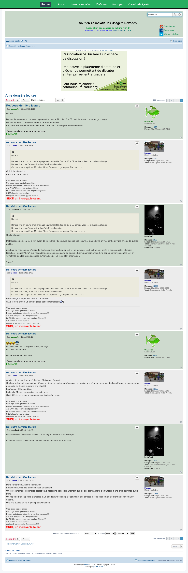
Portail (61, 4)
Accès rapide (14, 41)
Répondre (11, 100)
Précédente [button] (168, 100)
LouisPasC (149, 236)
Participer (117, 4)
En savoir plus (107, 50)
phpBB (86, 565)
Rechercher (174, 14)
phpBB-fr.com (98, 567)
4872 (155, 127)
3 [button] (178, 100)
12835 (155, 159)
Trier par (106, 533)
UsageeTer (149, 121)
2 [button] (174, 100)
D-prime (148, 153)
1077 (155, 240)
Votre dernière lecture (20, 95)
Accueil (12, 46)
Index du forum (24, 46)
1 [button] (171, 100)
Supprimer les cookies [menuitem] (146, 560)
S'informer (101, 4)
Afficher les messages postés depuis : (75, 533)
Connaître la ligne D (138, 4)
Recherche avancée (179, 14)
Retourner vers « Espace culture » (20, 544)
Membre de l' (122, 30)
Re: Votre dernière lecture (23, 105)
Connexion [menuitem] (177, 41)
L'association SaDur (80, 4)
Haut (181, 137)
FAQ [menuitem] (26, 41)
